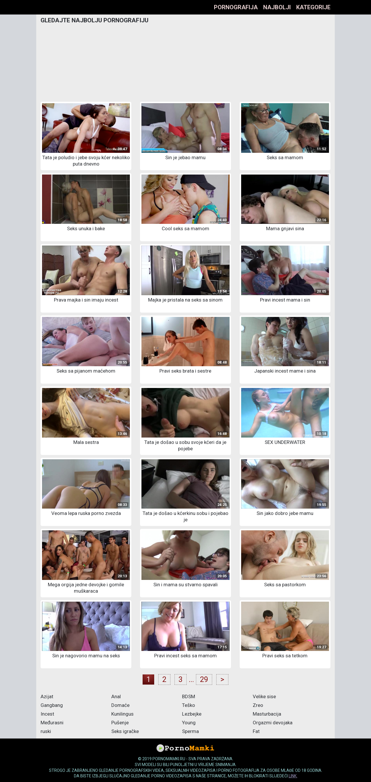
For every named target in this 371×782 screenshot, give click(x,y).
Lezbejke (191, 714)
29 (204, 679)
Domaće (120, 705)
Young (189, 722)
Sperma (190, 731)
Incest (47, 714)
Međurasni (52, 722)
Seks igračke (125, 731)
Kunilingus (122, 714)
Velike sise (264, 696)
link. (293, 776)
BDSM (188, 696)
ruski (46, 731)
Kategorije (313, 7)
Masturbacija (267, 714)
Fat (256, 731)
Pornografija (236, 7)
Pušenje (120, 722)
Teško (188, 705)
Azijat (47, 696)
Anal (116, 696)
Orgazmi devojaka (272, 722)
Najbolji (277, 7)
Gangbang (52, 705)
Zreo (258, 705)
